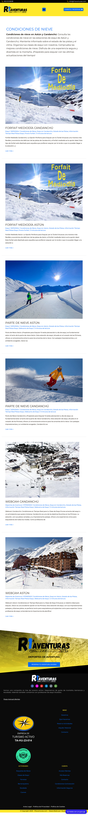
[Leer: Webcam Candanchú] (42, 469)
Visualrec (64, 811)
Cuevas (23, 792)
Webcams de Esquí (26, 328)
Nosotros (64, 715)
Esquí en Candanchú (45, 131)
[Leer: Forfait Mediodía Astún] (44, 192)
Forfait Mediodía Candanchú (29, 128)
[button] (44, 9)
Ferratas (23, 779)
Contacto (64, 732)
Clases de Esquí (23, 775)
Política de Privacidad (41, 806)
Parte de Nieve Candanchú (27, 406)
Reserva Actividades (64, 723)
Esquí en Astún (42, 228)
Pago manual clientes (12, 699)
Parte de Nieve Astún (22, 322)
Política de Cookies (58, 806)
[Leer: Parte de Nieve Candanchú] (44, 380)
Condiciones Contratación (64, 784)
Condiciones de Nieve (28, 131)
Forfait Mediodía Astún (24, 224)
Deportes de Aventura (13, 505)
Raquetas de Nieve (23, 771)
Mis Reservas (65, 775)
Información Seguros (65, 788)
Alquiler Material (64, 728)
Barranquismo (23, 784)
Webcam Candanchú (22, 501)
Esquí (7, 131)
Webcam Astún (17, 593)
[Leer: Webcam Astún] (44, 563)
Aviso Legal (27, 806)
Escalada (23, 788)
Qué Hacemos (64, 719)
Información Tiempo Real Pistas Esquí (19, 507)
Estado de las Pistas (60, 131)
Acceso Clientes (65, 771)
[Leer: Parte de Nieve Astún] (44, 289)
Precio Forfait (30, 133)
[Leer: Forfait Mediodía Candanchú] (44, 95)
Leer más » (9, 151)
